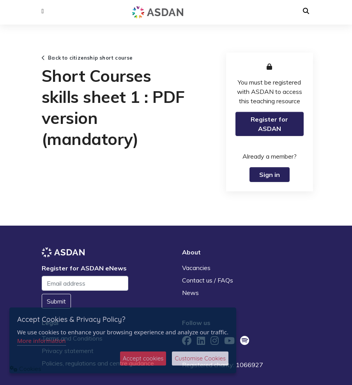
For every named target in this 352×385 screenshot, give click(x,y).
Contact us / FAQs (207, 280)
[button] (43, 11)
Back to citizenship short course (87, 58)
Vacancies (196, 268)
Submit (56, 301)
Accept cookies (143, 358)
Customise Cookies (200, 358)
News (190, 293)
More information (41, 340)
